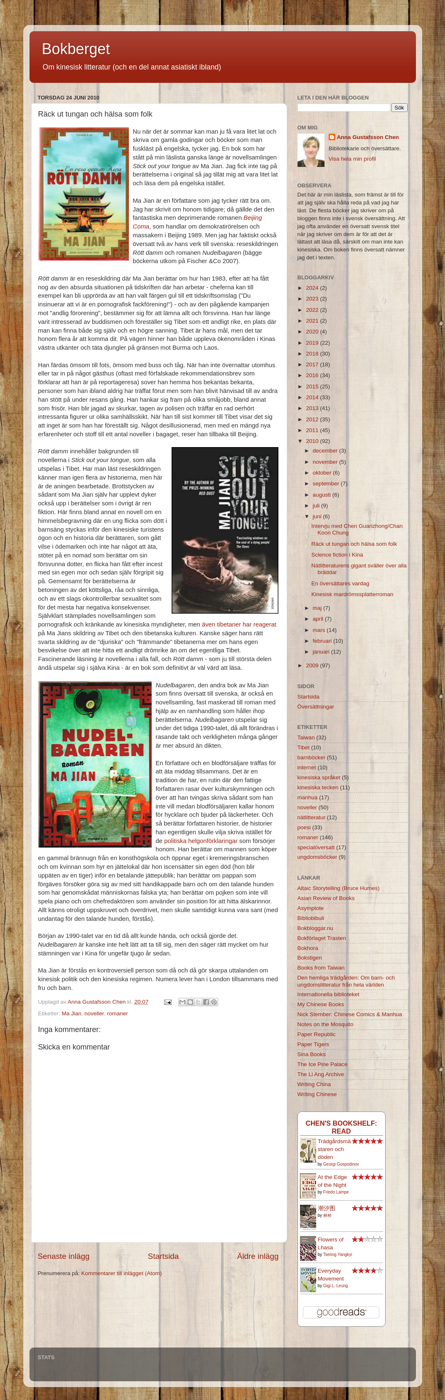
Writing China (314, 1084)
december (326, 451)
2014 (313, 397)
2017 (313, 364)
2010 (313, 441)
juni (318, 516)
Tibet (303, 747)
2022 (313, 310)
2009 (313, 665)
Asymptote (310, 908)
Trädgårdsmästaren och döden (334, 1149)
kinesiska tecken (318, 787)
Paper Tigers (313, 1044)
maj (318, 608)
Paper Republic (316, 1034)
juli (317, 505)
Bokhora (307, 948)
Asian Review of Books (326, 898)
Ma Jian (71, 1013)
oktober (323, 473)
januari (322, 652)
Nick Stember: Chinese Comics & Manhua (349, 1014)
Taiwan (306, 737)
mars (320, 630)
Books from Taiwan (321, 968)
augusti (322, 495)
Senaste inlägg (64, 1256)
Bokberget (76, 48)
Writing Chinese (317, 1094)
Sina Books (311, 1054)
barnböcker (311, 757)
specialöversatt (316, 847)
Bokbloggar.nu (315, 928)
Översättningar (315, 707)
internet (306, 767)
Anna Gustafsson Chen (368, 137)
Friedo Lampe (336, 1192)
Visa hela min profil (352, 159)
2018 (313, 354)
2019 (313, 343)
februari (323, 641)
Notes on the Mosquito (325, 1024)
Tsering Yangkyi (337, 1254)
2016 (313, 375)
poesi (304, 827)
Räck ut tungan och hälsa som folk (354, 544)
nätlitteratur (311, 817)
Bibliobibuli (311, 918)
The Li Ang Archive (320, 1074)
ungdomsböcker (317, 857)
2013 (313, 408)
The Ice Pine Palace (322, 1064)
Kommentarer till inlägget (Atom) (121, 1273)
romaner (117, 1013)
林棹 (327, 1215)
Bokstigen (309, 958)
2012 (313, 419)
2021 (313, 321)
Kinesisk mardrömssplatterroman (352, 594)
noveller (94, 1013)
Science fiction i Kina (337, 555)
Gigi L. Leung (335, 1285)
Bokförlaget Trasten (321, 938)
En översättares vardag (340, 583)
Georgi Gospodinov (341, 1164)
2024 (313, 288)
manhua (307, 797)
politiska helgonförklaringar (201, 841)
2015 (313, 386)
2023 (313, 299)
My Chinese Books (320, 1004)
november (326, 462)
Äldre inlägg (258, 1256)
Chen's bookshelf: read (341, 1127)
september (327, 483)
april (319, 619)
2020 (313, 331)
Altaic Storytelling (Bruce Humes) (338, 888)
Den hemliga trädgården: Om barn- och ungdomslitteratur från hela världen (346, 981)
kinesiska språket (319, 777)
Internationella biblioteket (328, 994)
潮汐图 (326, 1208)
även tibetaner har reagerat (239, 624)
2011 (313, 430)
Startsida (163, 1256)
